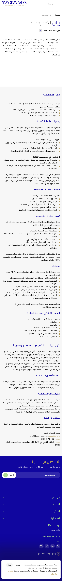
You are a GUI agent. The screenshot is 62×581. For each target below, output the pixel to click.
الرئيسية (57, 15)
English (51, 4)
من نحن (31, 497)
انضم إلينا (31, 518)
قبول (9, 565)
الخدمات (31, 504)
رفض (18, 565)
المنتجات (31, 511)
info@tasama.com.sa (51, 536)
